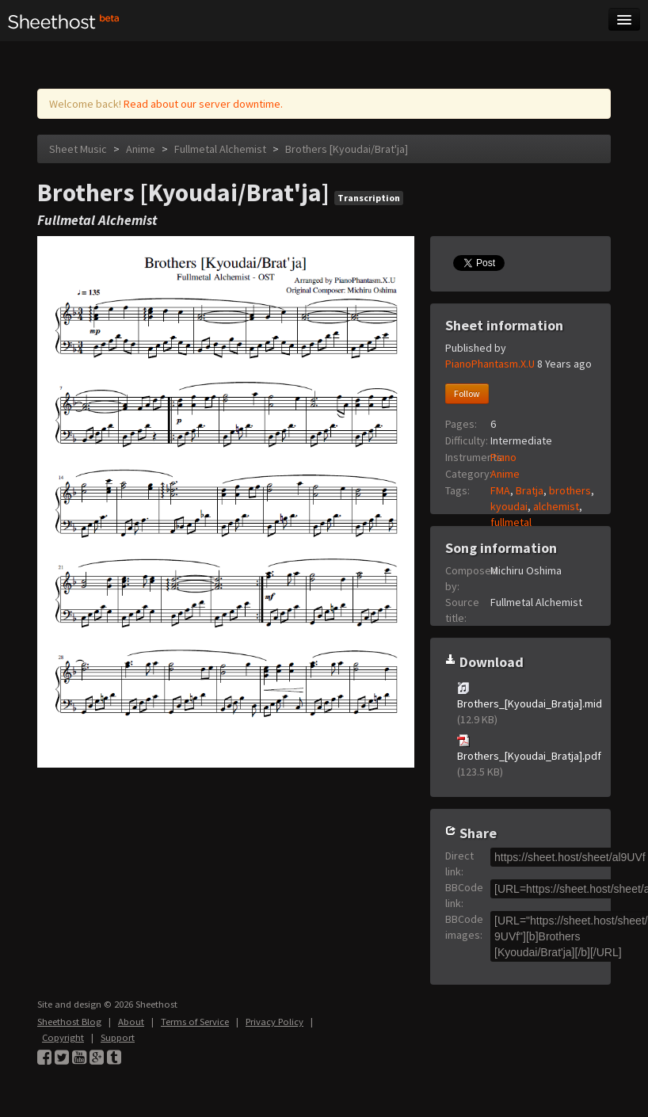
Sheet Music (78, 149)
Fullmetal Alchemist (220, 149)
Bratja (529, 490)
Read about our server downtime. (203, 104)
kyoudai (509, 506)
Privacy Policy (274, 1021)
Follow (467, 393)
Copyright (63, 1037)
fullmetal (511, 522)
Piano (503, 457)
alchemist (556, 506)
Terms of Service (195, 1021)
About (131, 1021)
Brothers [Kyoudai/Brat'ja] (346, 149)
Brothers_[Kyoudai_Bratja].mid (526, 704)
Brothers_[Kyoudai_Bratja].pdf (526, 756)
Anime (140, 149)
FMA (500, 490)
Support (118, 1037)
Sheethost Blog (69, 1021)
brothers (570, 490)
